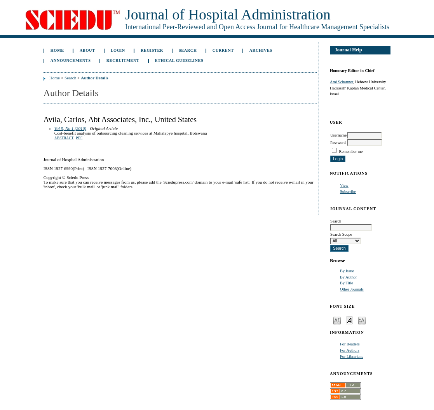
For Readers (350, 344)
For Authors (349, 350)
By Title (346, 283)
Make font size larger (362, 319)
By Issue (347, 271)
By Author (348, 277)
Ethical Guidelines (179, 60)
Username (338, 135)
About (87, 50)
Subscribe (348, 191)
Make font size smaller (337, 319)
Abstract (64, 138)
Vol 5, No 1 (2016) (70, 128)
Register (152, 50)
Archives (260, 50)
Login (118, 50)
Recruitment (122, 60)
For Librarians (351, 356)
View (344, 185)
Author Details (94, 77)
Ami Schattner (341, 82)
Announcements (71, 60)
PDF (79, 138)
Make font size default (349, 319)
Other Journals (352, 289)
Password (338, 142)
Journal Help (348, 50)
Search (188, 50)
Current (223, 50)
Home (57, 50)
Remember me (351, 151)
